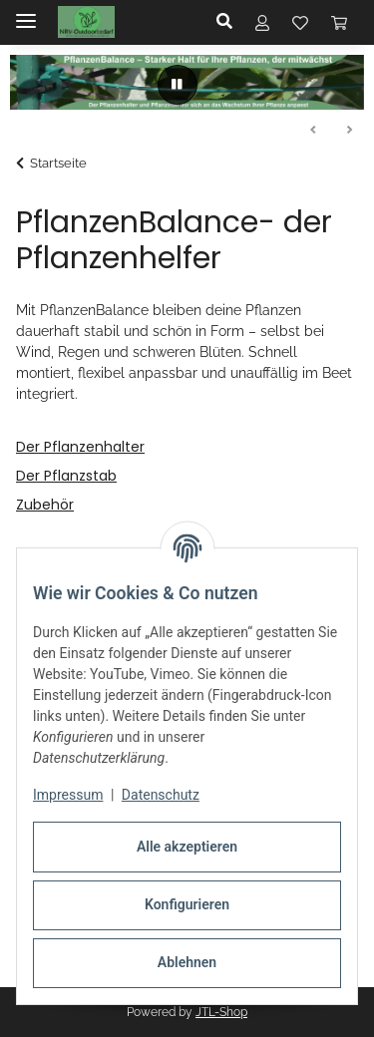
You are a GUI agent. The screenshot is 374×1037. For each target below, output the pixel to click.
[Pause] (177, 85)
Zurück (314, 131)
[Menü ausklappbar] (26, 12)
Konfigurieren (187, 904)
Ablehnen (187, 962)
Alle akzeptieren (187, 847)
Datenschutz (160, 795)
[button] (229, 22)
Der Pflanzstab (66, 476)
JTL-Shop (221, 1012)
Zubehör (45, 505)
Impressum (68, 795)
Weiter (349, 131)
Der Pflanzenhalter (80, 447)
